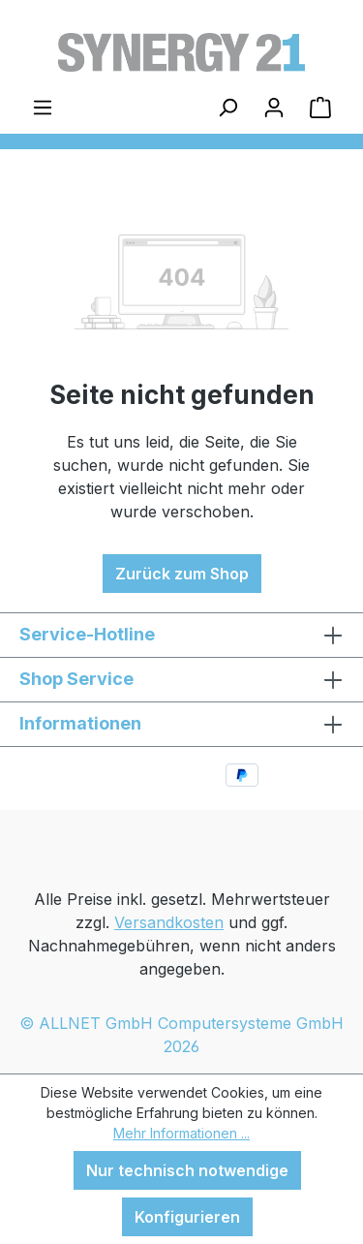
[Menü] (42, 106)
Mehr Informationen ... (181, 1133)
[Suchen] (227, 106)
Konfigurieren (187, 1217)
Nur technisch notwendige (187, 1170)
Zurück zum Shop (182, 573)
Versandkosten (169, 922)
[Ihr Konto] (274, 106)
